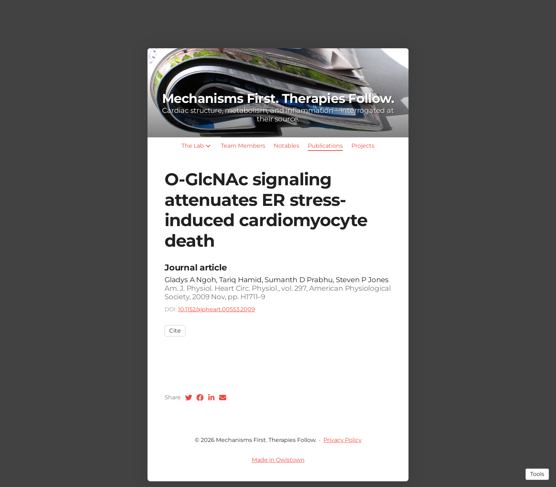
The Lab (193, 145)
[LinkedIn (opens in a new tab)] (211, 397)
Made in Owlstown (278, 459)
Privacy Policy (342, 440)
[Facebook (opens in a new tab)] (200, 397)
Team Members (243, 145)
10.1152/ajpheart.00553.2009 (216, 309)
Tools (537, 474)
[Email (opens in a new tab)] (222, 397)
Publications (325, 145)
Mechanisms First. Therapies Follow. (278, 98)
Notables (286, 145)
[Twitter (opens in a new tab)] (188, 397)
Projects (362, 145)
